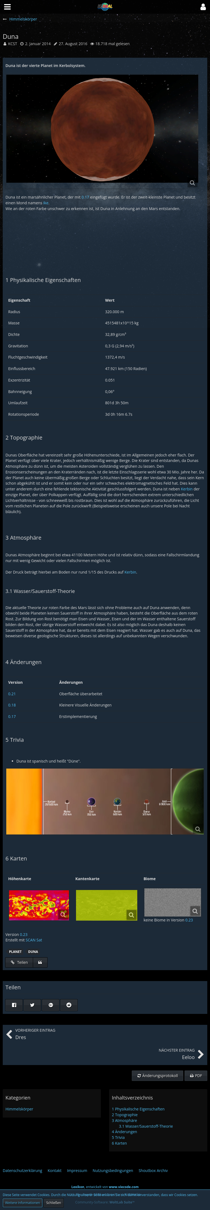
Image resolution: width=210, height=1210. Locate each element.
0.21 (12, 693)
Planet (15, 951)
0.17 (85, 197)
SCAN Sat (34, 940)
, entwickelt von (105, 1187)
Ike (45, 202)
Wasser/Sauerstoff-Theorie (146, 1126)
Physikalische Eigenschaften (138, 1109)
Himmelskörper (19, 1109)
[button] (203, 6)
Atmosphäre (124, 1120)
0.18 (12, 705)
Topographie (125, 1114)
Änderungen (124, 1131)
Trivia (118, 1137)
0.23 (189, 920)
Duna (33, 951)
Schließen (53, 1202)
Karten (119, 1143)
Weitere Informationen (22, 1202)
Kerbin (187, 488)
